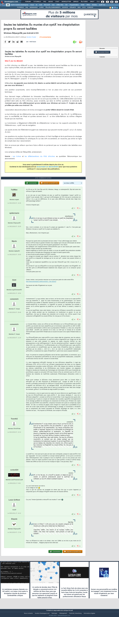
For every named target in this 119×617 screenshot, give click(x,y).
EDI (66, 5)
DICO (84, 7)
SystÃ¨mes (102, 5)
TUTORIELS (20, 7)
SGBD (82, 5)
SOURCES (65, 7)
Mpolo (14, 245)
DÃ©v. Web (60, 5)
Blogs (50, 2)
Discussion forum (102, 52)
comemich (14, 303)
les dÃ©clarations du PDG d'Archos (40, 158)
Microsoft (47, 5)
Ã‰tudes (84, 2)
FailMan (14, 194)
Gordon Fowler (31, 38)
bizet (14, 284)
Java (53, 5)
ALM (40, 5)
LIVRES (41, 7)
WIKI (79, 7)
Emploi (76, 2)
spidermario (14, 217)
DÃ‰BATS (73, 7)
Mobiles (94, 5)
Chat (57, 2)
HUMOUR (90, 7)
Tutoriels (37, 2)
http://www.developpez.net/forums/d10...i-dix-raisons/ (41, 285)
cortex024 (14, 474)
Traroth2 (14, 423)
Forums (28, 2)
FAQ (44, 2)
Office (88, 5)
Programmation (74, 5)
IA (36, 5)
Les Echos (17, 158)
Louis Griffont (14, 504)
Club (98, 2)
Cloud (32, 5)
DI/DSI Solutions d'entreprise (19, 5)
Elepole (14, 523)
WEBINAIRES (34, 7)
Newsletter (66, 2)
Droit (92, 2)
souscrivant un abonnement (48, 168)
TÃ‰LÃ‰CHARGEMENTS (52, 7)
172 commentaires (45, 38)
